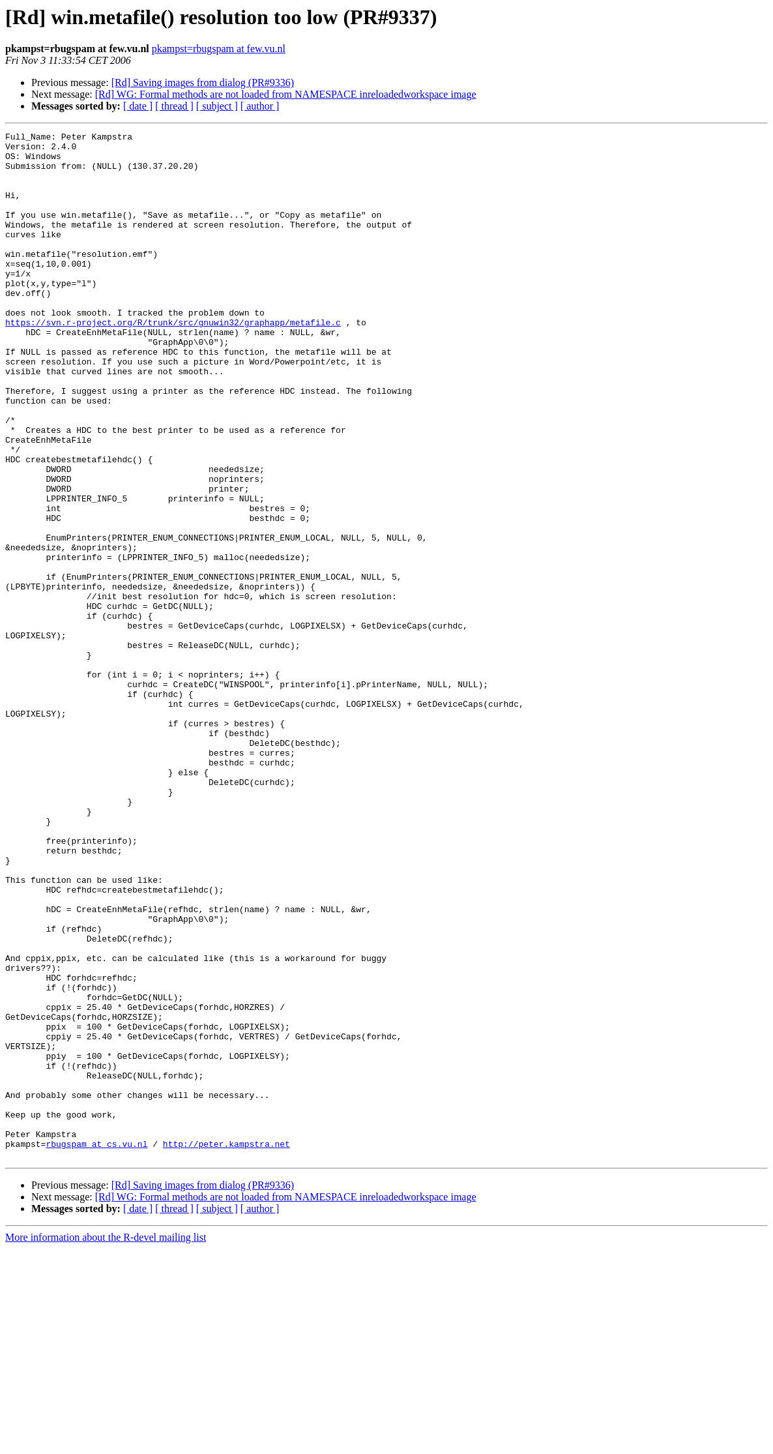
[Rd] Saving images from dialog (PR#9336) (202, 82)
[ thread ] (174, 105)
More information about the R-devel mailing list (105, 1442)
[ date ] (138, 105)
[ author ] (260, 105)
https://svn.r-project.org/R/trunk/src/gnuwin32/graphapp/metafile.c (173, 361)
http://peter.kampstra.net (226, 1347)
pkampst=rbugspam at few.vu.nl (218, 48)
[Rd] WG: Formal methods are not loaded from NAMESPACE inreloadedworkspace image (285, 94)
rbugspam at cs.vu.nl (96, 1347)
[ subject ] (217, 105)
